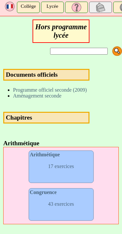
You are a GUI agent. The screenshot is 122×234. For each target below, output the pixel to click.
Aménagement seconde (37, 95)
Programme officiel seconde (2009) (50, 90)
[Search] (79, 51)
